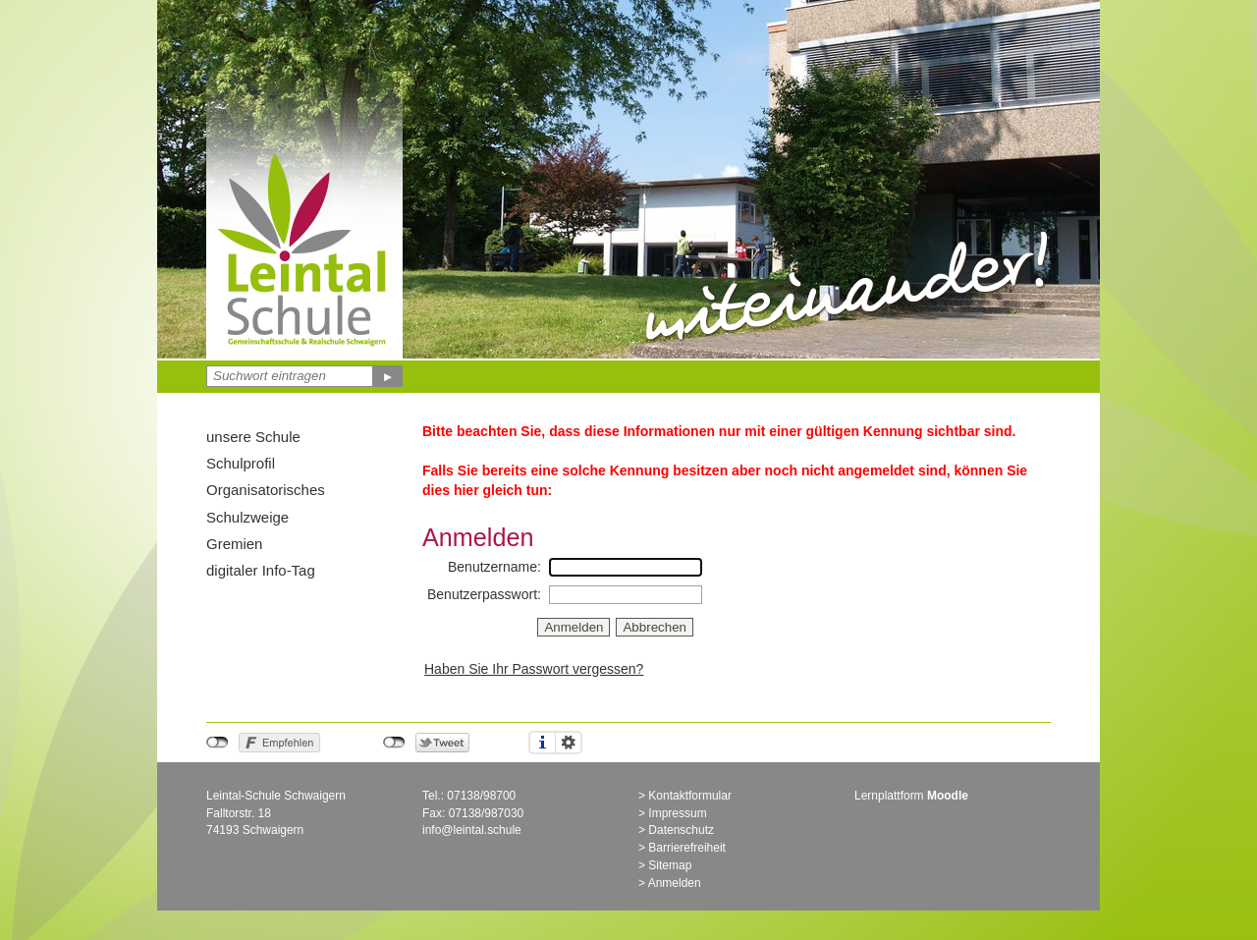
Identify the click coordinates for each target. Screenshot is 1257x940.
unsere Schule (253, 436)
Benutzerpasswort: (484, 594)
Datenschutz (681, 830)
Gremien (234, 543)
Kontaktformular (690, 795)
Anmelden (674, 883)
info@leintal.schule (471, 830)
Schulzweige (247, 517)
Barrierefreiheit (687, 848)
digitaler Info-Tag (260, 570)
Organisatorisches (265, 489)
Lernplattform (911, 795)
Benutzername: (494, 567)
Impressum (677, 813)
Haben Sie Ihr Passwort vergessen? (533, 669)
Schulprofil (240, 463)
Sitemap (669, 865)
